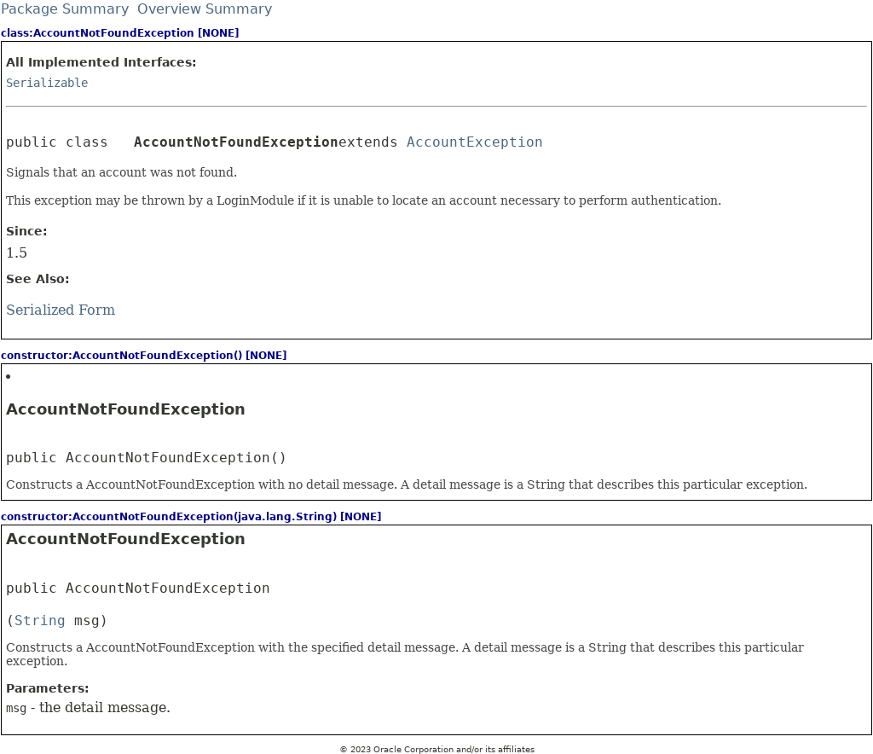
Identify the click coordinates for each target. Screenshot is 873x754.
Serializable (47, 83)
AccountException (475, 142)
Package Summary (65, 9)
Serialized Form (60, 310)
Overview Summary (204, 9)
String (40, 620)
